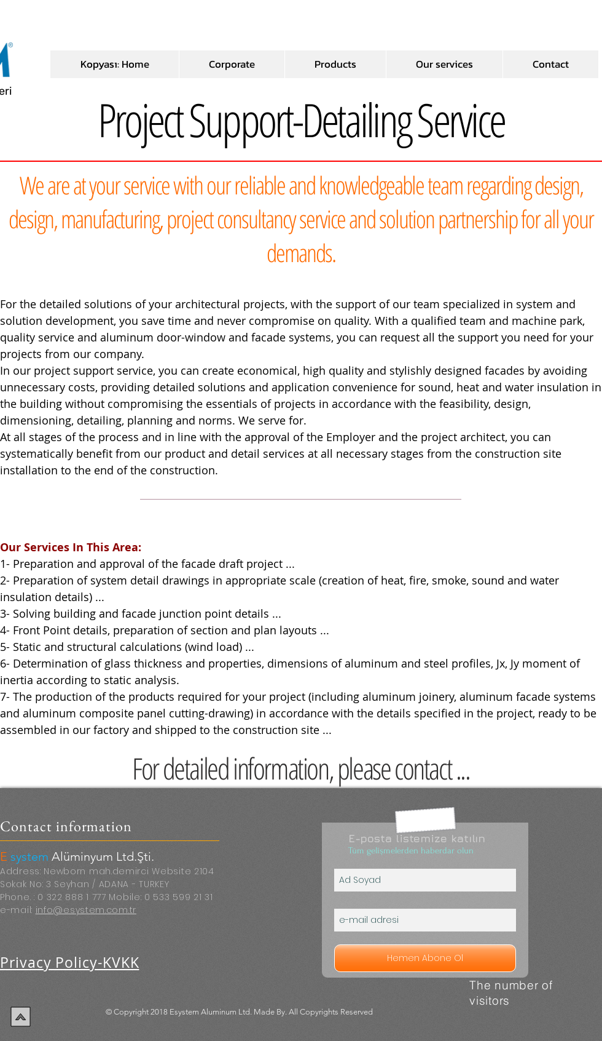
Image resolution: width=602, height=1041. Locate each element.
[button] (231, 64)
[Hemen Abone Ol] (425, 958)
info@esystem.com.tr (86, 910)
